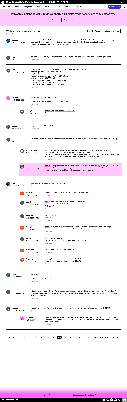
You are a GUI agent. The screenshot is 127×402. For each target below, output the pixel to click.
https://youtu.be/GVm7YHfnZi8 (42, 126)
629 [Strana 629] (101, 337)
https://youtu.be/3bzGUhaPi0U (56, 204)
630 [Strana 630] (106, 337)
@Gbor (47, 150)
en (124, 2)
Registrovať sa (69, 20)
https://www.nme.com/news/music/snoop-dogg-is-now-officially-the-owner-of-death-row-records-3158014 (71, 308)
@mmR (47, 192)
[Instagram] (111, 399)
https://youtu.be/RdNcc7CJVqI (42, 278)
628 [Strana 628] (95, 337)
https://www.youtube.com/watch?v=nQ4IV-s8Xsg (49, 76)
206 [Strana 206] (36, 337)
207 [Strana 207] (42, 337)
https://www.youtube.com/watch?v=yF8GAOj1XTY (49, 80)
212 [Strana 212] (69, 337)
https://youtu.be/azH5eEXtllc (77, 240)
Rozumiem (90, 395)
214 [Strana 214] (80, 337)
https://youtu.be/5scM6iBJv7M (63, 111)
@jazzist (48, 215)
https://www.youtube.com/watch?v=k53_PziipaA (48, 84)
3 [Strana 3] (20, 337)
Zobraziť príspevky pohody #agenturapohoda (103, 31)
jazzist (14, 57)
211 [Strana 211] (64, 337)
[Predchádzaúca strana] (10, 337)
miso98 (15, 97)
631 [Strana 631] (112, 337)
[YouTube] (107, 399)
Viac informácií (78, 395)
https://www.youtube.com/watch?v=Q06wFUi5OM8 (50, 101)
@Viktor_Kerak (50, 238)
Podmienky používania (13, 34)
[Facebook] (104, 399)
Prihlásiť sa (56, 20)
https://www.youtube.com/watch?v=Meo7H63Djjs (73, 192)
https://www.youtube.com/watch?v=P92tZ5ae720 (63, 261)
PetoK (14, 70)
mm (13, 183)
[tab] (17, 7)
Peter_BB (29, 215)
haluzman (29, 318)
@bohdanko (49, 317)
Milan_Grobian (31, 111)
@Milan (47, 166)
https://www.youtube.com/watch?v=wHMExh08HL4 (64, 229)
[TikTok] (118, 399)
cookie (14, 126)
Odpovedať (35, 47)
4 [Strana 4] (24, 337)
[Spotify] (115, 399)
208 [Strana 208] (48, 337)
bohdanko (15, 308)
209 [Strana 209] (53, 337)
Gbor (14, 139)
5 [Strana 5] (28, 337)
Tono (27, 166)
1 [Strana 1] (13, 337)
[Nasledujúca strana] (117, 337)
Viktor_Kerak (30, 193)
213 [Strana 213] (75, 337)
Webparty (12, 31)
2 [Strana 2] (17, 337)
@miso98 (48, 111)
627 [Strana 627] (89, 337)
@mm (47, 202)
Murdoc (15, 40)
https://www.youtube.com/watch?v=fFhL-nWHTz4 (49, 44)
